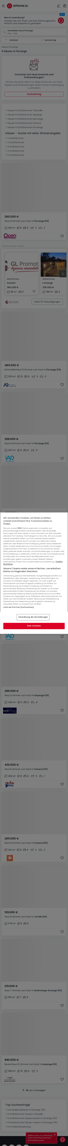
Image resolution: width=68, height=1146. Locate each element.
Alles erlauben (34, 626)
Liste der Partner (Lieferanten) (18, 607)
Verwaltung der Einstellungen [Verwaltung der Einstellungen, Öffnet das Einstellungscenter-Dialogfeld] (33, 617)
